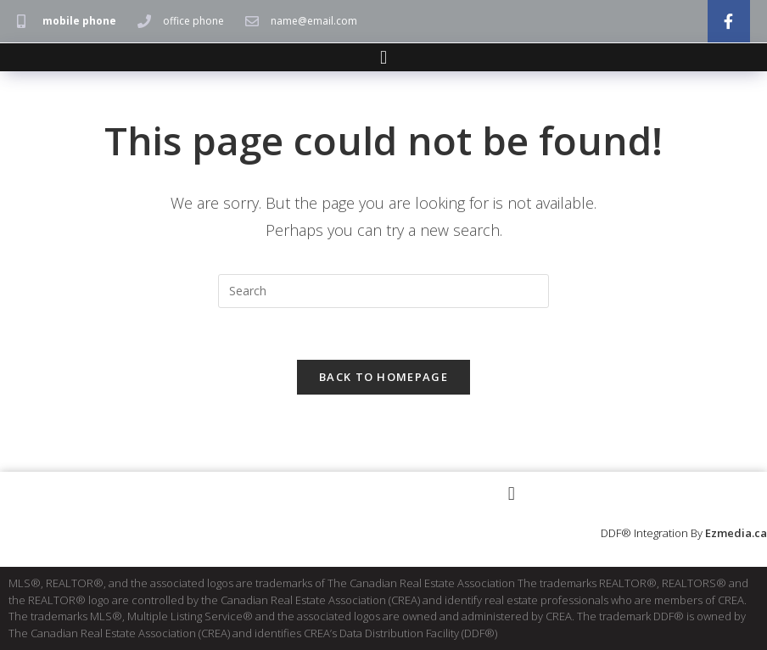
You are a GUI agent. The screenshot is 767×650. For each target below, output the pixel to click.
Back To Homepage (383, 376)
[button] (383, 57)
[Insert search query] (383, 291)
